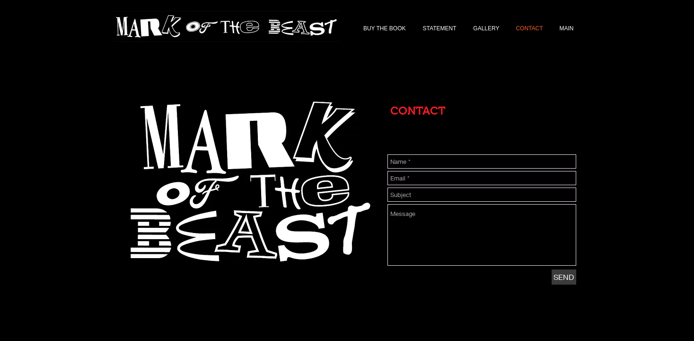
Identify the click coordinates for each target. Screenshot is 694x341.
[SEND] (564, 277)
